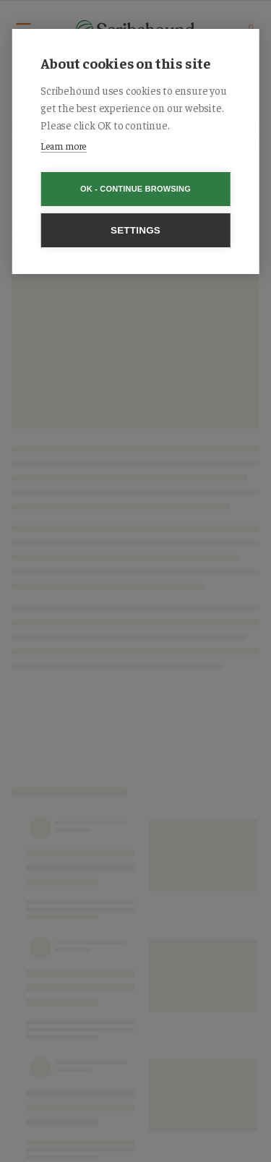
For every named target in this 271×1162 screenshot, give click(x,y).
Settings (135, 230)
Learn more (63, 146)
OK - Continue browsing (135, 188)
